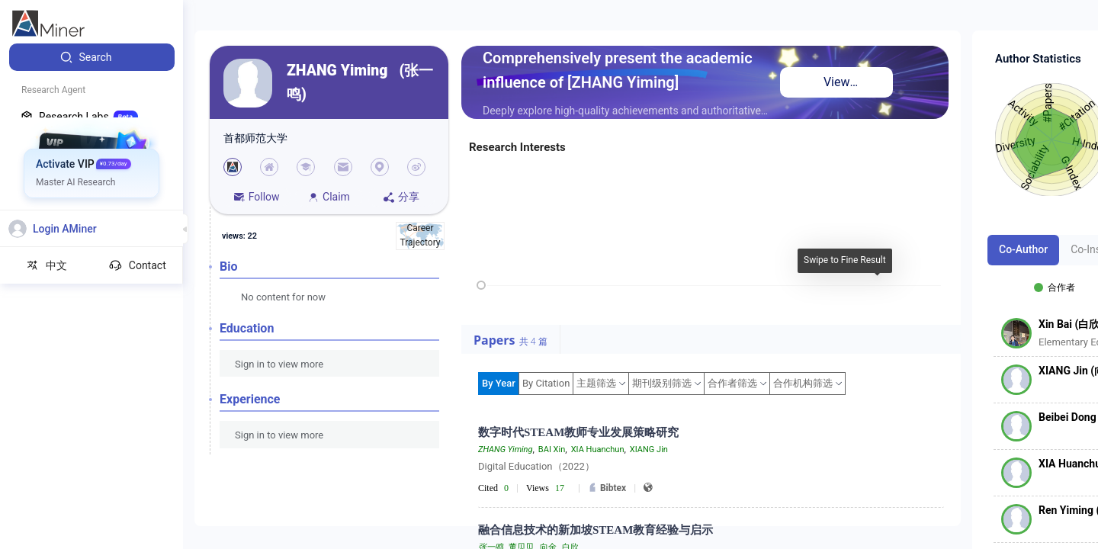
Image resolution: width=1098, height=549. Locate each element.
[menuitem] (92, 57)
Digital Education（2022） (536, 466)
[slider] (481, 285)
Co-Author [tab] (1023, 249)
